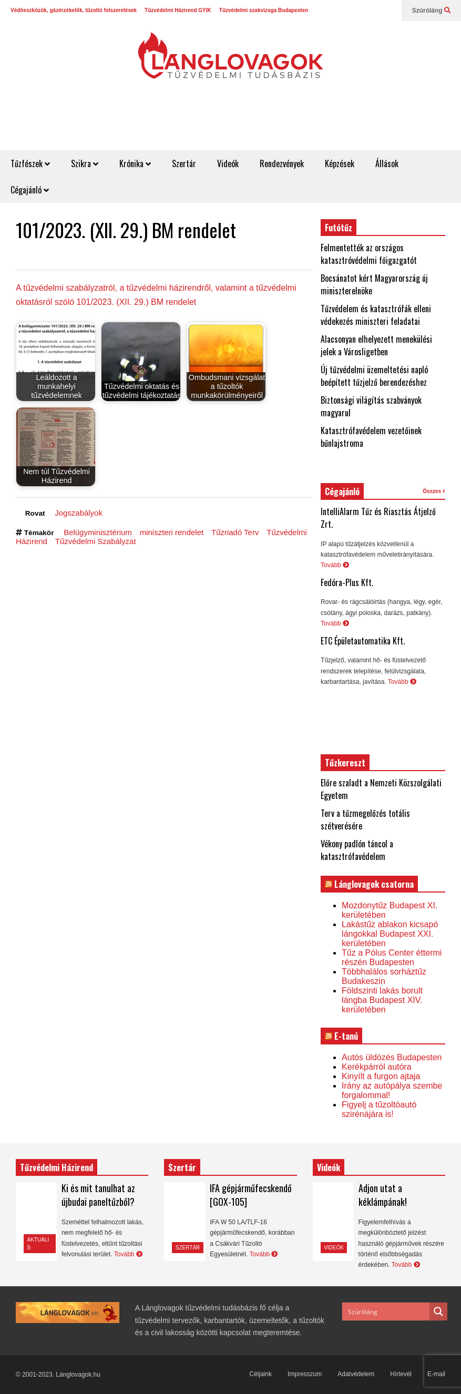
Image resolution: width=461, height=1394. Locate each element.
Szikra (84, 163)
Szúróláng (431, 10)
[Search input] (386, 1311)
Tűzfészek (30, 163)
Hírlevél (401, 1374)
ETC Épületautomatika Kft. (363, 640)
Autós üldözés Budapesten (392, 1057)
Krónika (135, 163)
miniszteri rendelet (171, 532)
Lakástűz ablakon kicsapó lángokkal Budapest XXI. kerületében (390, 934)
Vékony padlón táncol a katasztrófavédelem (357, 850)
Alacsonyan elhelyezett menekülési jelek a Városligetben (376, 345)
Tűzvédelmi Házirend (56, 1167)
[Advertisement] (269, 124)
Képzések (339, 163)
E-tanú (346, 1036)
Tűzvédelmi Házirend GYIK (178, 10)
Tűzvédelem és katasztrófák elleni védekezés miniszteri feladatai (376, 314)
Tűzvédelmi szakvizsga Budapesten (264, 10)
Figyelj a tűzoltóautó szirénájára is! (379, 1109)
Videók (228, 163)
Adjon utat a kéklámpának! (382, 1194)
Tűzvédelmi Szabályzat (95, 541)
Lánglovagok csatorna (374, 884)
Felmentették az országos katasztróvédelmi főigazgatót (369, 253)
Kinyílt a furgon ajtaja (381, 1076)
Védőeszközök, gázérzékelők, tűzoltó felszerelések (74, 10)
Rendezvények (282, 163)
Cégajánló (30, 189)
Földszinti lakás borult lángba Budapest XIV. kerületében (382, 1000)
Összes (434, 491)
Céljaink (260, 1374)
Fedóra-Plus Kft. (347, 582)
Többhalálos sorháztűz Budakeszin (384, 976)
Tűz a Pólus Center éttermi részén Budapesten (392, 957)
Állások (386, 163)
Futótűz (338, 227)
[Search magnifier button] (438, 1311)
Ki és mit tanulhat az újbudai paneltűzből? (98, 1194)
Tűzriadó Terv (235, 532)
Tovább (335, 565)
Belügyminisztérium (98, 532)
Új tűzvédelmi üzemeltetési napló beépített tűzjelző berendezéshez (374, 375)
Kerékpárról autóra (377, 1066)
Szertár (184, 163)
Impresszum (305, 1374)
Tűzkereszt (345, 762)
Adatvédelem (355, 1374)
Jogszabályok (79, 512)
